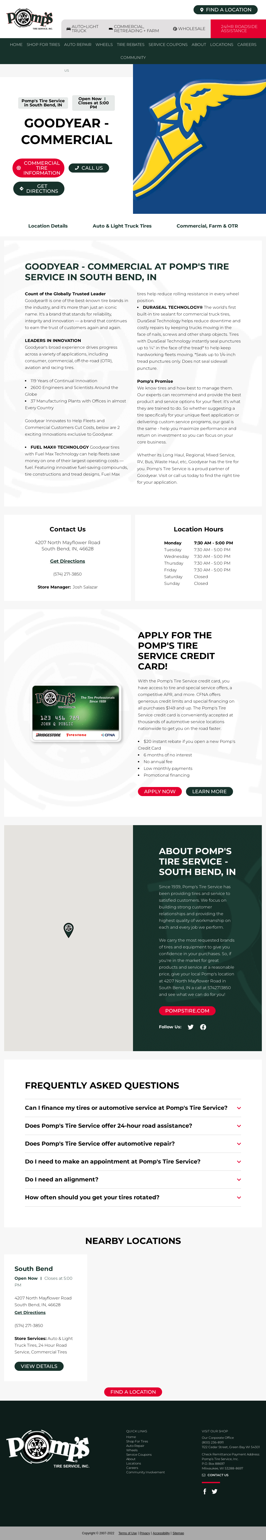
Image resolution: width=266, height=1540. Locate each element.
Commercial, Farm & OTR (207, 226)
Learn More (209, 792)
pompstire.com (187, 1011)
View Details (39, 1366)
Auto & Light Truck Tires (122, 226)
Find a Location (133, 1392)
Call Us (92, 168)
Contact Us (218, 1475)
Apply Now (160, 792)
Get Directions (38, 188)
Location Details (48, 226)
